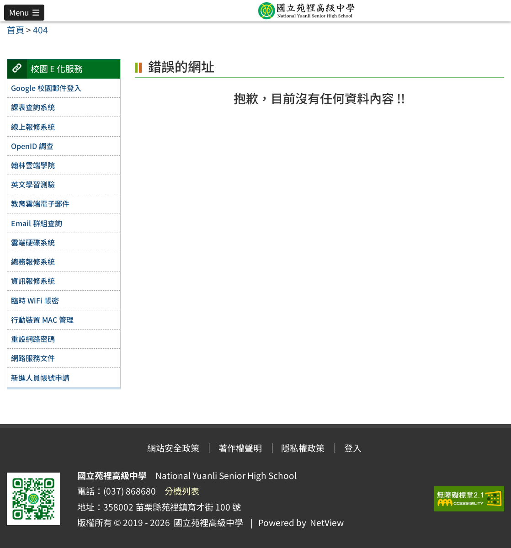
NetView (327, 522)
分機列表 (182, 490)
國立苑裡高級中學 (206, 522)
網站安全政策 (173, 448)
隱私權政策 (303, 448)
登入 (353, 448)
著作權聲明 (240, 448)
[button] (24, 12)
